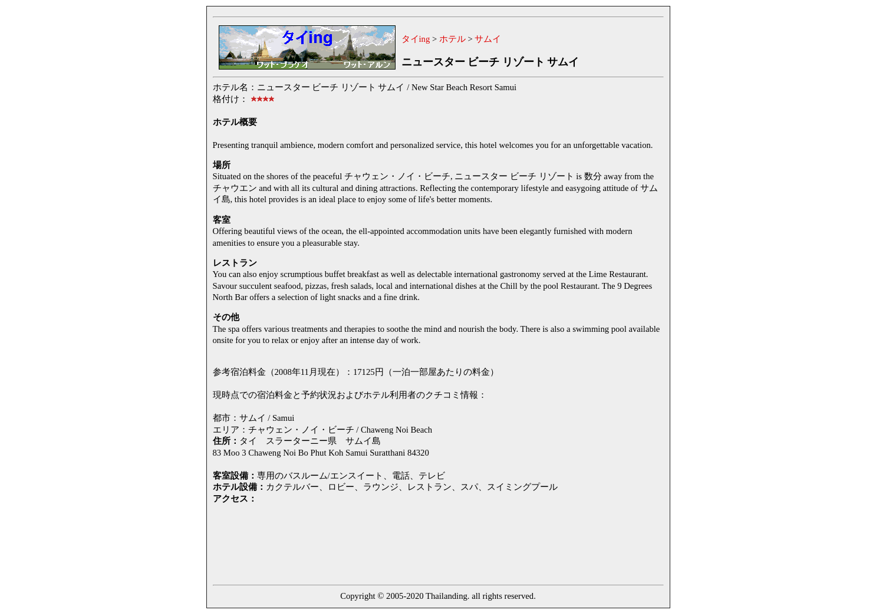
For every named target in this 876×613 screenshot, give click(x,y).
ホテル (452, 39)
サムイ (488, 39)
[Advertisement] (427, 542)
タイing (415, 39)
